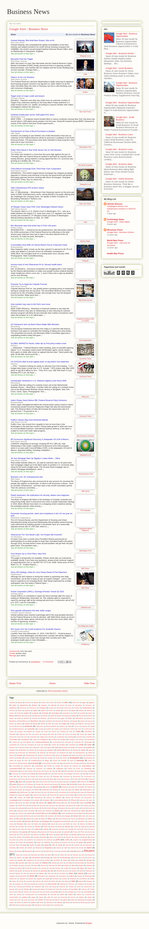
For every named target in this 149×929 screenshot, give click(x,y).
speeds (35, 871)
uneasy (19, 894)
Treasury (84, 889)
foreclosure (76, 776)
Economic (24, 763)
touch (79, 886)
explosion (59, 768)
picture (28, 834)
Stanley (17, 873)
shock (61, 863)
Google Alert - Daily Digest (118, 222)
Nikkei (90, 824)
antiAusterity (87, 708)
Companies (25, 739)
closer (89, 734)
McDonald (89, 813)
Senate (89, 860)
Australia (45, 713)
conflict (63, 739)
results (56, 851)
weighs (11, 902)
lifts (43, 808)
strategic (12, 876)
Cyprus (49, 747)
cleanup (44, 734)
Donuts (34, 758)
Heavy (63, 790)
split (51, 871)
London (76, 808)
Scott (83, 857)
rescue (19, 851)
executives (39, 766)
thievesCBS (52, 884)
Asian (73, 710)
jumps (89, 803)
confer (35, 739)
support (30, 879)
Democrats (21, 753)
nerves (60, 824)
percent (67, 832)
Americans (32, 708)
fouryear (44, 779)
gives (67, 782)
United (70, 894)
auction (11, 713)
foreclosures (13, 779)
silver (29, 865)
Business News (28, 11)
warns (65, 900)
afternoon (76, 702)
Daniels (80, 747)
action (36, 702)
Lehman (21, 808)
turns (63, 892)
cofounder (33, 737)
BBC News (85, 491)
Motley (68, 821)
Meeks (28, 816)
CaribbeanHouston (18, 729)
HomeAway (62, 792)
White (19, 902)
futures (12, 782)
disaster (40, 755)
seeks (65, 860)
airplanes (44, 705)
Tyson (79, 892)
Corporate (88, 742)
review (18, 855)
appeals (27, 710)
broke (56, 724)
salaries (19, 857)
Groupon (29, 787)
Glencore (83, 782)
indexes (20, 797)
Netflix (68, 824)
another (77, 708)
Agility (14, 705)
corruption (30, 745)
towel (19, 889)
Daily (56, 747)
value (55, 897)
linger (55, 808)
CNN (85, 74)
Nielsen (82, 824)
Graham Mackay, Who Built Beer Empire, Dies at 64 (32, 40)
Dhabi (90, 753)
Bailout (12, 716)
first (84, 774)
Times (47, 886)
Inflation (58, 797)
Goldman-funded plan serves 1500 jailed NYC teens (32, 115)
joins (66, 803)
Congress (72, 739)
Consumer (91, 739)
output (54, 829)
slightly (66, 865)
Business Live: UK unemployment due (27, 477)
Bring (35, 724)
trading (50, 889)
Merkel (75, 816)
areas (58, 710)
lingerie (62, 808)
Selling (73, 860)
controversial (57, 742)
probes (21, 840)
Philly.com (85, 397)
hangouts (28, 790)
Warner (57, 900)
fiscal (90, 774)
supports (39, 879)
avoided (82, 713)
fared (78, 771)
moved (90, 821)
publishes (47, 842)
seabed (11, 860)
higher (77, 790)
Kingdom (12, 805)
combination (61, 737)
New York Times (85, 112)
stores (90, 873)
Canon (76, 726)
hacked (89, 787)
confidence (44, 739)
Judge (81, 803)
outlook (46, 829)
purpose (65, 842)
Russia (90, 855)
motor (76, 821)
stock (71, 873)
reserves (38, 851)
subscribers (62, 876)
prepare (68, 837)
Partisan (34, 832)
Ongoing (83, 826)
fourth (36, 779)
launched (43, 805)
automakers (66, 713)
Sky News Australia (85, 165)
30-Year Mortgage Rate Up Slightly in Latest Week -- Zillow (35, 458)
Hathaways (45, 790)
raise (11, 845)
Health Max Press (115, 253)
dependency (33, 753)
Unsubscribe (14, 651)
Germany (53, 782)
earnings (80, 760)
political (19, 837)
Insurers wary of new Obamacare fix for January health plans (36, 264)
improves (62, 795)
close (74, 734)
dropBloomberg (36, 760)
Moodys (28, 821)
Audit (19, 713)
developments (80, 753)
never (75, 824)
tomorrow (62, 886)
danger (72, 747)
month (11, 821)
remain (81, 848)
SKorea (43, 865)
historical (53, 792)
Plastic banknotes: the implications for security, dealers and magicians (40, 495)
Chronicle (88, 731)
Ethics (84, 763)
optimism (15, 829)
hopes (82, 792)
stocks (80, 873)
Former (22, 779)
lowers (40, 811)
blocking (58, 721)
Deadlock (12, 750)
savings (46, 857)
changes (20, 731)
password (43, 832)
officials (67, 826)
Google (38, 784)
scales (55, 857)
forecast (56, 776)
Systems (38, 881)
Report (11, 851)
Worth (14, 905)
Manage (12, 655)
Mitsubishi (81, 819)
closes (11, 737)
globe (14, 784)
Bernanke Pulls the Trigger (22, 59)
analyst (51, 708)
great (56, 784)
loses (11, 811)
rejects (58, 848)
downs (11, 760)
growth (55, 787)
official (59, 826)
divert (74, 755)
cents (79, 729)
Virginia (11, 900)
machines (48, 811)
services (21, 863)
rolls (68, 855)
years (29, 905)
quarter (89, 842)
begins (11, 718)
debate (32, 750)
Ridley (42, 855)
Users (41, 897)
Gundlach (81, 787)
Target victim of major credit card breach (27, 96)
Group (21, 787)
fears (92, 771)
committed (88, 737)
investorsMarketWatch (60, 800)
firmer (78, 774)
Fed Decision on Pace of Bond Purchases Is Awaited (33, 131)
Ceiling (65, 729)
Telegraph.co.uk (85, 56)
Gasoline (29, 782)
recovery (12, 848)
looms (90, 808)
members (51, 816)
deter (70, 753)
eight (61, 763)
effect (55, 763)
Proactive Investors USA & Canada (85, 320)
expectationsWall (15, 768)
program (76, 840)
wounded (22, 905)
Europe (92, 763)
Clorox (67, 734)
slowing (11, 868)
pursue (73, 842)
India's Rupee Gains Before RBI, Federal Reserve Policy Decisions (39, 400)
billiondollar (79, 718)
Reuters (89, 850)
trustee (48, 892)
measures (12, 816)
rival (55, 855)
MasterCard (72, 813)
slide (59, 865)
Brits (49, 724)
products (49, 840)
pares (93, 829)
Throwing (19, 886)
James (41, 803)
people (59, 832)
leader (78, 805)
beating (66, 716)
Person (75, 832)
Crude (19, 747)
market (29, 813)
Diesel (11, 755)
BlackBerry (13, 721)
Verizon (73, 897)
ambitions (13, 708)
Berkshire (43, 718)
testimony (41, 884)
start (24, 873)
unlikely (78, 894)
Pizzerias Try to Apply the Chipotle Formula (29, 284)
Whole (26, 902)
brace (19, 724)
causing (41, 729)
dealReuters (22, 750)
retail (71, 851)
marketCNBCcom (41, 813)
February (15, 774)
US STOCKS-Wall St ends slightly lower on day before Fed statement (40, 362)
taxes (81, 881)
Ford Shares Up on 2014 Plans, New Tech (28, 554)
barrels (45, 716)
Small (27, 868)
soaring (43, 868)
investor (36, 800)
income (71, 795)
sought (66, 868)
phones (89, 832)
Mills (57, 819)
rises (49, 855)
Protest (20, 842)
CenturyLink (88, 729)
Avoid (75, 713)
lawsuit (71, 805)
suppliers (22, 879)
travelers (65, 889)
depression (52, 753)
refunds (29, 848)
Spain (82, 868)
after (66, 702)
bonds (74, 721)
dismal (57, 755)
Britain (43, 724)
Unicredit (53, 894)
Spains (90, 868)
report (89, 848)
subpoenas (52, 876)
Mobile (90, 819)
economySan (46, 763)
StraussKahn (22, 876)
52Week (12, 702)
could (46, 745)
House (89, 792)
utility (48, 897)
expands (75, 766)
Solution (58, 868)
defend (67, 750)
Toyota (26, 889)
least (93, 805)
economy (34, 763)
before (90, 716)
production (39, 840)
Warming (49, 900)
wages (32, 900)
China (78, 731)
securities (56, 860)
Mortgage (45, 821)
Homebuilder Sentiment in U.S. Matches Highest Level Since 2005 (38, 381)
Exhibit (49, 766)
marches (21, 813)
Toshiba (71, 886)
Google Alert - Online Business (119, 179)
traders (42, 889)
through (89, 884)
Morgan (36, 821)
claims (37, 734)
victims (81, 897)
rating (46, 845)
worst (93, 902)
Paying (51, 832)
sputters (74, 871)
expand (66, 766)
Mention (59, 816)
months (19, 821)
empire (68, 763)
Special (27, 871)
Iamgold (12, 795)
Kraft (27, 805)
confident (54, 739)
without (59, 902)
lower (33, 811)
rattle (53, 845)
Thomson (71, 884)
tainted (46, 881)
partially (25, 832)
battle (52, 716)
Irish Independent (85, 340)
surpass (64, 879)
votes (26, 900)
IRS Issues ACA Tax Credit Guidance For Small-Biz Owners (36, 629)
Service (12, 863)
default (59, 750)
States (41, 873)
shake (30, 863)
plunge (74, 834)
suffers (71, 876)
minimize (65, 819)
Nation (36, 824)
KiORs (20, 805)
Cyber (41, 747)
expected (29, 768)
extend (70, 768)
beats (74, 716)
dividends (89, 755)
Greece (63, 784)
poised (11, 837)
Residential (47, 851)
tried (13, 892)
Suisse (79, 876)
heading (55, 790)
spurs (67, 871)
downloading (88, 758)
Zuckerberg (57, 905)
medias (21, 816)
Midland (28, 819)
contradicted (27, 742)
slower (80, 865)
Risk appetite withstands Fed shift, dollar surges (31, 610)
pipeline (36, 834)
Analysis (42, 708)
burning (19, 726)
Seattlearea (30, 860)
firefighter (69, 774)
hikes (39, 792)
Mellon (42, 816)
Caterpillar (31, 729)
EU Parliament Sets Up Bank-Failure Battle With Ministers (35, 324)
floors (25, 776)
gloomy (21, 784)
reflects (21, 848)
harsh (36, 790)
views (90, 897)
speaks (19, 871)
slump (19, 868)
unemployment (30, 894)
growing (39, 787)
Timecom (37, 886)
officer (52, 826)
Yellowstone (39, 905)
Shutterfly (15, 865)
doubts (64, 758)
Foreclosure (88, 776)
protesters (30, 842)
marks (63, 813)
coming (70, 737)
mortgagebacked (58, 821)
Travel (57, 889)
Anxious (12, 710)
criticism (12, 747)
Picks (21, 834)
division (11, 758)
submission (41, 876)
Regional (38, 848)
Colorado (51, 737)
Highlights (13, 792)
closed (82, 734)
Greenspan (88, 784)
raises (18, 845)
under (11, 894)
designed (63, 753)
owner (86, 829)
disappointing (30, 755)
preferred (60, 837)
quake (80, 842)
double (42, 758)
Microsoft (19, 819)
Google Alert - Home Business (119, 68)
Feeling (32, 774)
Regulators (49, 848)
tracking (34, 889)
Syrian (21, 881)
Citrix (30, 734)
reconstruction (87, 845)
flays (18, 776)
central (72, 729)
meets (36, 816)
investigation (26, 800)
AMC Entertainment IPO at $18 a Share (27, 188)
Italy (34, 803)
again (84, 702)
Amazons (89, 705)
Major (90, 811)
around (66, 710)
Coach (18, 737)
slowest (89, 865)
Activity (59, 702)
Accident (28, 702)
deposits (43, 753)
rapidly (32, 845)
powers (51, 837)
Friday (90, 779)
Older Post (89, 683)
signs (22, 865)
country (62, 745)
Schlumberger (65, 857)
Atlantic (81, 710)
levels (29, 808)
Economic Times (85, 359)
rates (39, 845)
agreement (24, 705)
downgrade (74, 758)
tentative (18, 884)
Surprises (73, 879)
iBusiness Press (115, 230)
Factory (46, 771)
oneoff (75, 826)
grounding (12, 787)
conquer (81, 739)
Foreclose (66, 776)
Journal (73, 803)
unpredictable (13, 897)
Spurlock (59, 871)
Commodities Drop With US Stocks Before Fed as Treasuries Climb (39, 245)
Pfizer (83, 832)
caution (48, 729)
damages (64, 747)
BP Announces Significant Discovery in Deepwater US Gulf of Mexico (40, 439)
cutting (34, 747)
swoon (14, 881)
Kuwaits (34, 805)
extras (78, 768)
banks (30, 716)
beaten (59, 716)
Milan (43, 819)
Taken (53, 881)
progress (12, 842)
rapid (24, 845)
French (75, 779)
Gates (38, 782)
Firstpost (85, 261)
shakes (37, 863)
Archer (51, 710)
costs (38, 745)
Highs (33, 792)
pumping (56, 842)
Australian (55, 713)
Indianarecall (38, 797)
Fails (53, 771)
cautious (57, 729)
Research (28, 851)
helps (70, 790)
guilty (73, 787)
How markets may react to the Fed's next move (30, 304)
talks (73, 881)
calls (69, 726)
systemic (29, 881)
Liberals (36, 808)
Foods (41, 776)
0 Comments (48, 662)
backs (90, 713)
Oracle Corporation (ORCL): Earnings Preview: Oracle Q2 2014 (37, 591)
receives (77, 845)
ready (60, 845)
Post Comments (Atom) (58, 691)
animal (59, 708)
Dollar (19, 758)
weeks (89, 900)
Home (52, 683)
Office (46, 826)
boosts (82, 721)
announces (68, 708)
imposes (36, 795)
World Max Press (115, 240)
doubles (50, 758)
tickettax (28, 886)
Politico (85, 92)
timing (54, 886)
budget (63, 724)
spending (43, 871)
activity (51, 702)
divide (81, 755)
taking (66, 881)
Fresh (83, 779)
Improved (53, 795)
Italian (27, 803)
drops (47, 760)
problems (30, 840)
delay (90, 750)
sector (47, 860)
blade (43, 721)
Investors (46, 800)
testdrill (32, 884)
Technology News (115, 219)
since (36, 865)
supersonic (13, 879)
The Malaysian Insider (86, 626)
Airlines (34, 705)
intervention (88, 797)
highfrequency (87, 790)
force (48, 776)
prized (93, 837)
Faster (85, 771)
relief (65, 848)
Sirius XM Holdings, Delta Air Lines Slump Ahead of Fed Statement (39, 572)
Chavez (53, 731)
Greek (72, 784)
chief (70, 731)
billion (70, 718)
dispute (65, 755)
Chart (46, 731)
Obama (37, 826)
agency (92, 702)
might (36, 819)
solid (50, 868)
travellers (74, 889)
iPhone (73, 800)
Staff (81, 871)
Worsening (83, 902)
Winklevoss (50, 902)
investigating (14, 800)
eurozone (27, 766)
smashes (35, 868)
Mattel (81, 813)
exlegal (57, 766)
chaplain (29, 731)
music (29, 824)
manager (12, 813)
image (20, 795)
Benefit (26, 718)
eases (90, 760)
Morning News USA (86, 474)
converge (68, 742)
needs (53, 824)
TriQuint (26, 892)
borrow (90, 721)
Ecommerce (13, 763)
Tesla (25, 884)
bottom (11, 724)
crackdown (72, 745)
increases (89, 795)
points (90, 834)
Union (62, 894)
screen (90, 857)
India (28, 797)
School (76, 857)
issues (20, 803)
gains (20, 782)
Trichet (92, 889)
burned (11, 726)
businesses (40, 726)
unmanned (88, 894)
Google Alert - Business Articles (120, 53)
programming (87, 840)
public (39, 842)
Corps (22, 745)
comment (79, 737)
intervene (77, 797)
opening (92, 826)
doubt (58, 758)
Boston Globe (85, 241)
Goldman (30, 784)
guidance (65, 787)
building (72, 724)
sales (27, 857)
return (79, 851)
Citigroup (22, 734)
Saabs (11, 857)
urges (33, 897)
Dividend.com (86, 607)
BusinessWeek (51, 726)
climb (52, 734)
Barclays (37, 716)
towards (12, 889)
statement (32, 873)
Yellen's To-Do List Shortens (22, 77)
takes (60, 881)
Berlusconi (53, 718)
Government (48, 784)
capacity (84, 726)
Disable (19, 755)
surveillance (83, 879)
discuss (49, 755)
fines (49, 774)
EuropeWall (16, 766)
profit (58, 840)
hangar (19, 790)
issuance (83, 800)
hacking (12, 790)
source (73, 868)
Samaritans (36, 857)
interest (67, 797)
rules (83, 855)
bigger (62, 718)
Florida (33, 776)
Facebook (87, 768)
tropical (34, 892)
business (28, 726)
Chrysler (12, 734)
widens (33, 902)
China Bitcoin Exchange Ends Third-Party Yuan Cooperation (36, 169)
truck (41, 892)
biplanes (89, 718)
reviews (25, 855)
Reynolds (34, 855)
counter (53, 745)
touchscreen (88, 886)
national (44, 824)
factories (38, 771)
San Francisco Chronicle (85, 436)
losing (19, 811)
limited (49, 808)
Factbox (30, 771)
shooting (69, 863)
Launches (52, 805)
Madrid (57, 811)
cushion (27, 747)
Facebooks (13, 771)
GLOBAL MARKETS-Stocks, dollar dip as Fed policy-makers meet (38, 343)
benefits (34, 718)
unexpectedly (42, 894)
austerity (35, 713)
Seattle (20, 860)
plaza (58, 834)
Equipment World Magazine (85, 529)
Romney (75, 855)
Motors (82, 821)
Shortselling (91, 863)
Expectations (87, 766)
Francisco (67, 779)
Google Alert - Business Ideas (119, 164)
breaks (27, 724)
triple (19, 892)
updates (25, 897)
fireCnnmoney (59, 774)
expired (49, 768)
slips (73, 865)
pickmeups (13, 834)
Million (50, 819)
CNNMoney (85, 644)
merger (67, 816)
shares (45, 863)
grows (48, 787)
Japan (49, 803)
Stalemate (89, 871)
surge (47, 879)
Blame (50, 721)
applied (43, 710)
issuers (12, 803)
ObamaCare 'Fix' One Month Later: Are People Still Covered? (36, 535)
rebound (68, 845)
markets (54, 813)
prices (85, 837)
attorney (89, 710)
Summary (88, 876)
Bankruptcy (21, 716)
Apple (35, 710)
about (20, 702)
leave (13, 808)
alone (70, 705)
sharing (54, 863)
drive (26, 760)
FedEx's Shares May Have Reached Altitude (29, 420)
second (39, 860)
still (55, 873)
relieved (73, 848)
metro (90, 816)
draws (19, 760)
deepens (50, 750)
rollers (62, 855)
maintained (74, 811)
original (37, 829)
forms (30, 779)
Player (51, 834)
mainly (65, 811)
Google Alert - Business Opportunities (126, 35)
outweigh (71, 829)
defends (75, 750)
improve (44, 795)
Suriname (56, 879)
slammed (52, 865)
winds (42, 902)
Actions (43, 702)
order (22, 829)
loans (70, 808)
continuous (15, 742)
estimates (76, 763)
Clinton (59, 734)
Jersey (58, 803)
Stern (49, 873)
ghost (61, 782)
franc (51, 779)
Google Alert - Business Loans (119, 134)
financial (41, 774)
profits (67, 840)
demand (12, 753)
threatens (81, 884)
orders (29, 829)
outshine (61, 829)
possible (36, 837)
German (45, 782)
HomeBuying (73, 792)
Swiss (92, 879)
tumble (55, 892)
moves (11, 824)
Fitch (11, 776)
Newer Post (15, 683)
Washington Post (85, 147)
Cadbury (62, 726)
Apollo (20, 710)
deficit (83, 750)
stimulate (62, 873)
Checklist (63, 731)
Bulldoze (81, 724)
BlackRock (34, 721)
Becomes (82, 716)
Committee (13, 739)
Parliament (15, 832)
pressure (77, 837)
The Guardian (85, 510)
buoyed (89, 724)
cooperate (77, 742)
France (58, 779)
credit (81, 745)
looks (84, 808)
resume (64, 851)
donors (27, 758)
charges (38, 731)
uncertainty (88, 892)
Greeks (79, 784)
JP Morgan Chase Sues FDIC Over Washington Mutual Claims (37, 207)
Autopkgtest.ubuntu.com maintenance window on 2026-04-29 (121, 208)
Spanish (12, 871)
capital (92, 726)
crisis (89, 745)
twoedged (70, 892)
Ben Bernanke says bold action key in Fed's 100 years (33, 225)
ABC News (85, 588)
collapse (42, 737)
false (65, 771)
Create (12, 653)
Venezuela (64, 897)
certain (11, 731)
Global (92, 782)
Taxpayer (89, 881)
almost (62, 705)
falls (59, 771)
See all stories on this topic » (23, 54)
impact (27, 795)
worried (74, 902)
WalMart (40, 900)
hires (45, 792)
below (19, 718)
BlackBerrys (23, 721)
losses (25, 811)
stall (10, 873)
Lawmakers (62, 805)
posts (44, 837)
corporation (13, 745)
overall (78, 829)
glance (74, 782)
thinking (62, 884)
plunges (82, 834)
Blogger (89, 923)
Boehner (67, 721)
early (71, 760)
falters (72, 771)
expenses (39, 768)
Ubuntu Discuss (115, 204)
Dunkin (55, 760)
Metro (11, 819)
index (11, 797)
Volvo (19, 900)
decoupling (40, 750)
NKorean (12, 826)
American (23, 708)
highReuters (24, 792)
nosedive (21, 826)
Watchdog (80, 900)
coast (25, 737)
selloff (80, 860)
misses (73, 819)
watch (72, 900)
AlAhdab (53, 705)
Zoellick (47, 905)
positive (27, 837)
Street (31, 876)
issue (90, 800)
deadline (89, 747)
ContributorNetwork (41, 742)
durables (64, 760)
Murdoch (20, 824)
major (83, 811)
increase (80, 795)
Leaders (86, 805)
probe (14, 840)
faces (22, 771)
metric (84, 816)
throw (11, 886)
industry (49, 797)
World (68, 902)
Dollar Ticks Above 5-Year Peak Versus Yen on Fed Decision (36, 150)
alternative (78, 705)
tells (10, 884)
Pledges (66, 834)
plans (43, 834)
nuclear (29, 826)
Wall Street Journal (85, 300)
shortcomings (79, 863)
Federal (23, 774)
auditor (26, 713)
